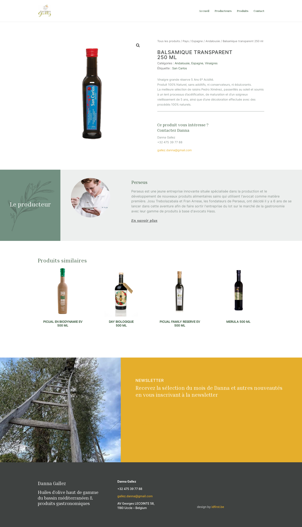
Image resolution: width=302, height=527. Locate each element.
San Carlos (179, 68)
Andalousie (213, 41)
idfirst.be (218, 507)
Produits (242, 11)
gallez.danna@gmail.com (174, 150)
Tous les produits (168, 41)
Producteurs (223, 11)
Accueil (204, 11)
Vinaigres (211, 63)
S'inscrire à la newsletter (156, 424)
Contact (259, 11)
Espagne (197, 41)
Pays (186, 41)
